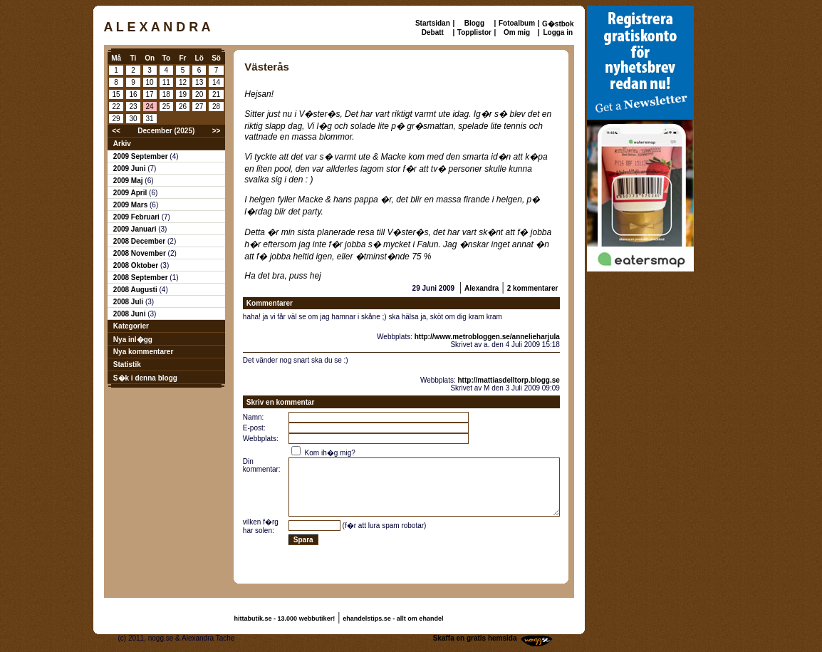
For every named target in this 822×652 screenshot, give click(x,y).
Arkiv (122, 144)
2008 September (141, 277)
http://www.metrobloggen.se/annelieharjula (487, 337)
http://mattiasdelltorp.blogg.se (509, 380)
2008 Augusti (136, 290)
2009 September (141, 156)
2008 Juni (130, 314)
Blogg (474, 23)
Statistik (127, 364)
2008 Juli (129, 302)
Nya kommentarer (143, 352)
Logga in (558, 32)
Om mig (517, 32)
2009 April (131, 193)
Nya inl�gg (132, 339)
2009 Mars (131, 205)
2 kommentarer (532, 288)
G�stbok (557, 24)
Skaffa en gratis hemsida (475, 638)
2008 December (140, 241)
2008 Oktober (136, 265)
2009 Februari (137, 217)
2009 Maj (129, 181)
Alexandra (481, 288)
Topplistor (474, 32)
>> (216, 131)
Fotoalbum (517, 23)
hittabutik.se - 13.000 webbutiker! (284, 618)
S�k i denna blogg (145, 378)
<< (116, 131)
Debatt (433, 32)
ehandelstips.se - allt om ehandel (393, 618)
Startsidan (432, 23)
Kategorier (131, 326)
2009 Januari (135, 229)
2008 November (140, 253)
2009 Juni (130, 168)
